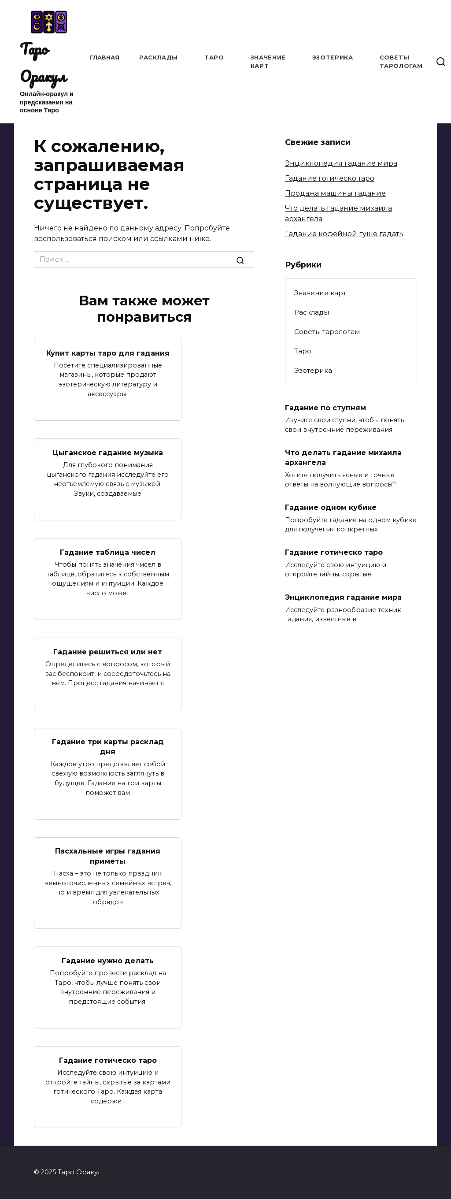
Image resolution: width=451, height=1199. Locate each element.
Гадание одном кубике (331, 507)
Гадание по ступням (325, 407)
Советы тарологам (327, 331)
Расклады (158, 57)
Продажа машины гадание (335, 193)
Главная (104, 57)
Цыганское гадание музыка (107, 452)
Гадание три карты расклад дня (108, 747)
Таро (214, 57)
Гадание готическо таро (108, 1060)
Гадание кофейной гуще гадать (344, 234)
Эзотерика (332, 57)
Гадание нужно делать (108, 960)
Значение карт (320, 293)
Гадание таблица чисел (107, 552)
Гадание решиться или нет (107, 651)
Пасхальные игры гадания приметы (107, 856)
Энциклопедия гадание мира (341, 163)
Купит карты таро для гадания (108, 353)
